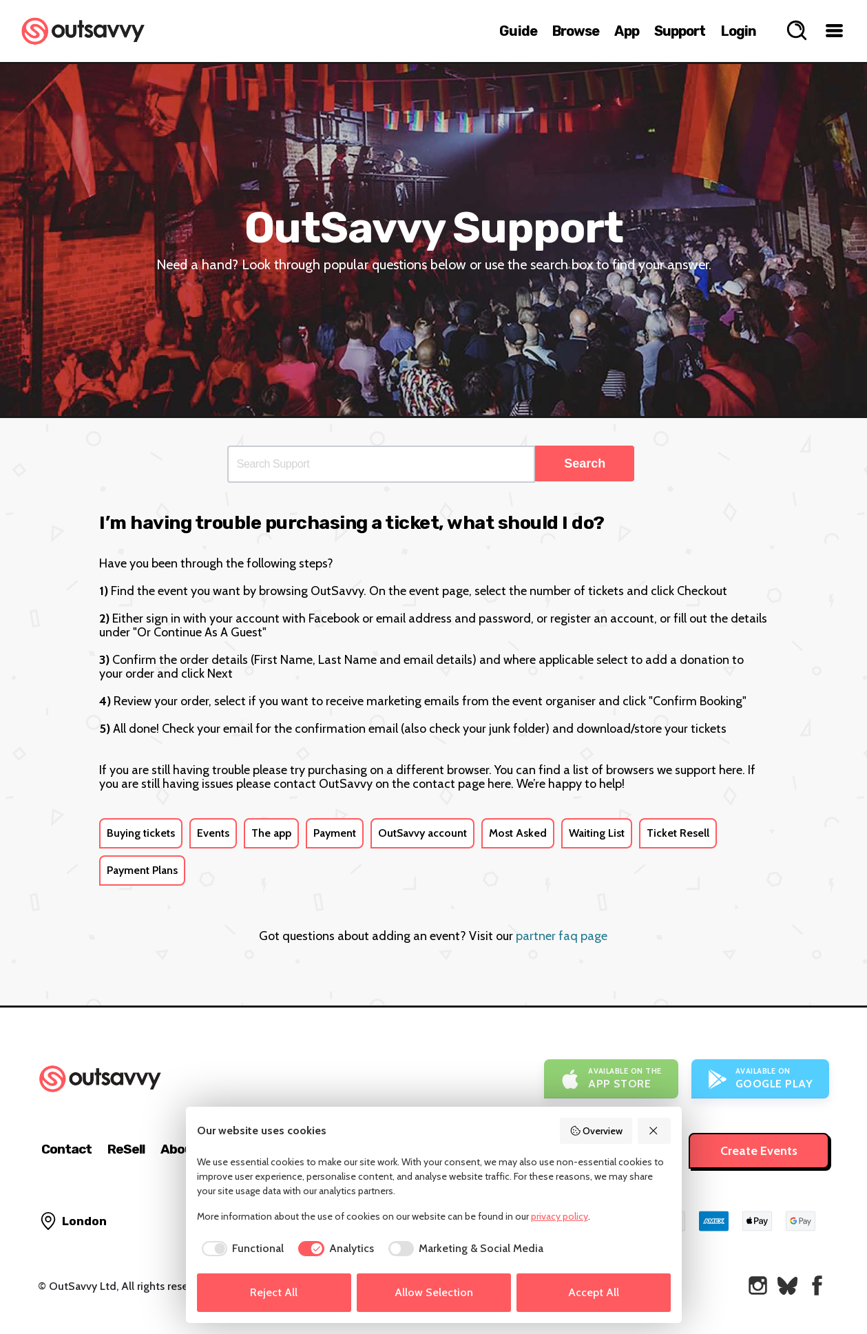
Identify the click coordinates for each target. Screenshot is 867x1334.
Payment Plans (142, 870)
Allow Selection (434, 1292)
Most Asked (518, 833)
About (179, 1149)
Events (213, 833)
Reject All (273, 1292)
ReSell (126, 1149)
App (626, 31)
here (730, 770)
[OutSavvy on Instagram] (758, 1285)
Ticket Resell (678, 833)
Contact (66, 1149)
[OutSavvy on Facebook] (817, 1285)
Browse (576, 31)
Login (739, 31)
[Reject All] (654, 1131)
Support (680, 31)
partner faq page (561, 936)
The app (271, 833)
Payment (334, 833)
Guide (518, 31)
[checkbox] (240, 1248)
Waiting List (597, 833)
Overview (596, 1131)
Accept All (593, 1292)
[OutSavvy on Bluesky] (787, 1285)
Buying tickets (141, 833)
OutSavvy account (422, 833)
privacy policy (559, 1216)
